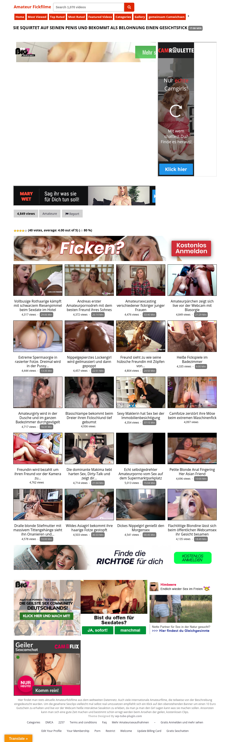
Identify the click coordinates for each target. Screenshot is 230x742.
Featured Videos (100, 17)
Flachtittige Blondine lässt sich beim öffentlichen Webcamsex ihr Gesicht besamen (192, 530)
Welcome (126, 731)
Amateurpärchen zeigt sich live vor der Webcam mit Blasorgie (192, 305)
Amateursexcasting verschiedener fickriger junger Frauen (141, 305)
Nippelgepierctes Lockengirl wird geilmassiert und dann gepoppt (89, 361)
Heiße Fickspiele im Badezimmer (192, 359)
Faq (104, 722)
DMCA (49, 722)
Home (19, 17)
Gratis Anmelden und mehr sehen (182, 722)
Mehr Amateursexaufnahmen (130, 722)
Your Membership (78, 731)
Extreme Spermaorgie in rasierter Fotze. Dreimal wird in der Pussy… (38, 361)
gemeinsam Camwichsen (166, 17)
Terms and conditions (83, 722)
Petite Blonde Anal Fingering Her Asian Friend (192, 471)
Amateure (49, 213)
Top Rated (57, 17)
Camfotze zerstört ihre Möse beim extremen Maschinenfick (192, 415)
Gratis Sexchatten (177, 731)
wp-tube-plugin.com (128, 716)
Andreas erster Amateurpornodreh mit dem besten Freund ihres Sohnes (89, 305)
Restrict (110, 731)
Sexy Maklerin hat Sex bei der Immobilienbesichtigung (140, 415)
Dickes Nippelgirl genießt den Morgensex (140, 527)
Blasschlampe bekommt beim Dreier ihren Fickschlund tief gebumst (89, 417)
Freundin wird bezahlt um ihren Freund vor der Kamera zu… (37, 474)
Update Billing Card (149, 731)
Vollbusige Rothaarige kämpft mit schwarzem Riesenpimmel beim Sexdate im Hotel (38, 305)
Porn (98, 731)
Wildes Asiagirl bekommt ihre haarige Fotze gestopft (89, 527)
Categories (123, 17)
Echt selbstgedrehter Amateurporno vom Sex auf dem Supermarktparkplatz (141, 474)
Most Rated (76, 17)
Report (72, 214)
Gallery (140, 17)
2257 (61, 722)
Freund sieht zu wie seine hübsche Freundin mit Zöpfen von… (141, 361)
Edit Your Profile (51, 731)
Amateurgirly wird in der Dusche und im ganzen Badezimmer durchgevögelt (38, 417)
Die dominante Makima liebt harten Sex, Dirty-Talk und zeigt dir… (89, 474)
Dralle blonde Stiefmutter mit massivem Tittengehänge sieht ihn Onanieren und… (37, 530)
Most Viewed (37, 17)
